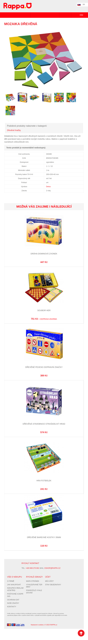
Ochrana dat (13, 600)
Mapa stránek (32, 581)
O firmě (10, 581)
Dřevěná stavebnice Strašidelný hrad (44, 424)
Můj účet (49, 581)
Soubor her (44, 310)
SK (84, 4)
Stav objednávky (53, 585)
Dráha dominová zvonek (44, 254)
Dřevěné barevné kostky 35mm (44, 537)
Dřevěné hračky (14, 130)
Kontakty (11, 607)
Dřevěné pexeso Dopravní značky (44, 367)
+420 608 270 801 (32, 568)
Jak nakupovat (14, 585)
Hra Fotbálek (43, 480)
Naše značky (13, 603)
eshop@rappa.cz (52, 568)
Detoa (48, 187)
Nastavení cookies (37, 625)
